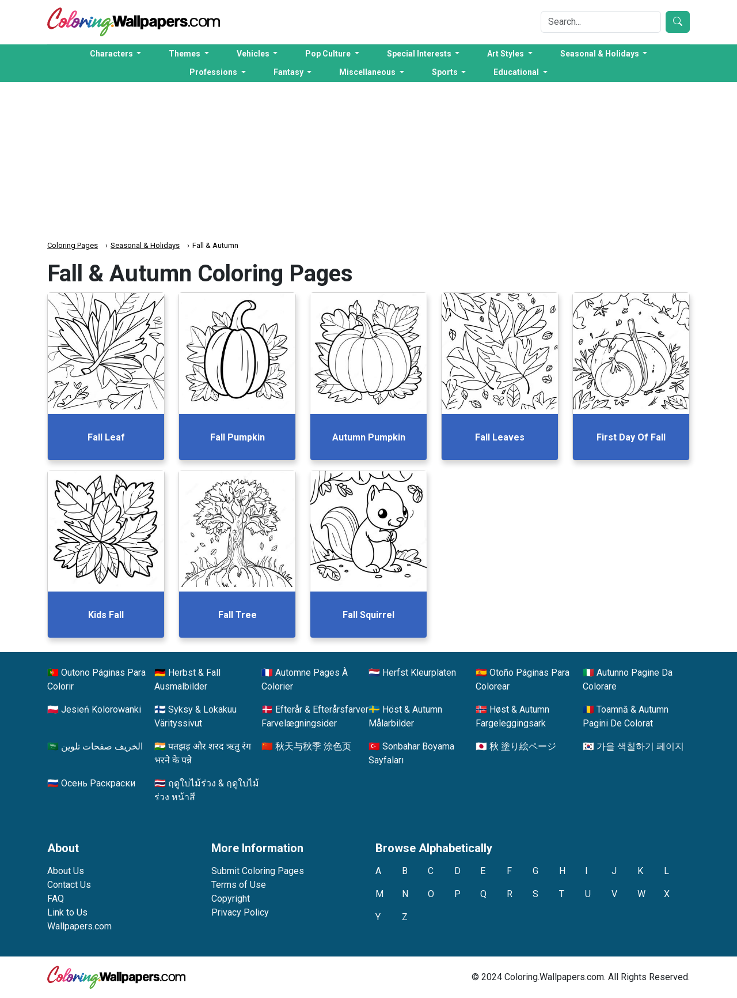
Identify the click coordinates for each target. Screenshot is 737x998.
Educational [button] (517, 72)
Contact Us (69, 884)
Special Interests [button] (420, 53)
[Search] (601, 22)
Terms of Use (238, 884)
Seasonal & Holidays (145, 245)
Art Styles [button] (506, 53)
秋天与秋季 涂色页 (313, 746)
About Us (65, 870)
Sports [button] (445, 72)
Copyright (230, 898)
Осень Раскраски (98, 783)
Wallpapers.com (79, 926)
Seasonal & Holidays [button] (600, 53)
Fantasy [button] (289, 72)
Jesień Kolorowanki (101, 709)
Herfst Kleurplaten (419, 672)
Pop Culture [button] (328, 53)
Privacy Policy (240, 912)
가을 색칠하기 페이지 (640, 746)
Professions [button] (214, 72)
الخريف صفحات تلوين (102, 746)
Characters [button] (112, 53)
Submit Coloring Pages (257, 870)
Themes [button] (185, 53)
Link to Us (67, 912)
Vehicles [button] (254, 53)
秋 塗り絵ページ (522, 746)
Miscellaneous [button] (368, 72)
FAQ (55, 898)
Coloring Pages (72, 245)
